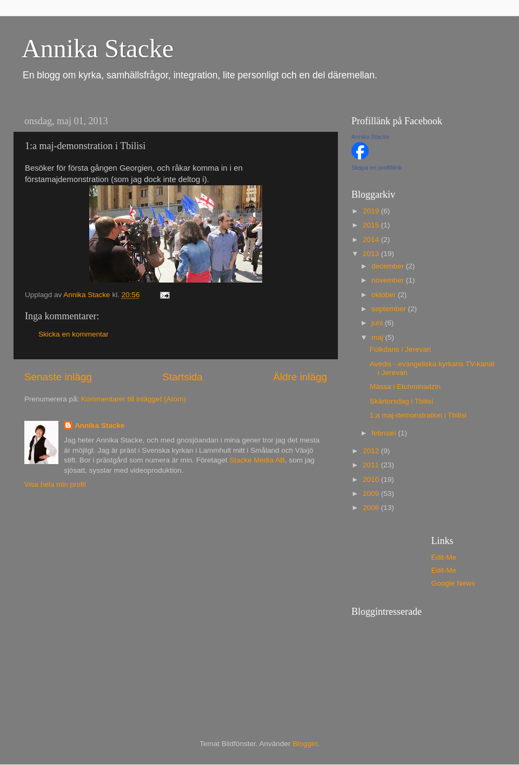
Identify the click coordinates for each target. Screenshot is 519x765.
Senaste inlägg (58, 376)
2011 (372, 465)
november (388, 280)
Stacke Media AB (257, 460)
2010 (372, 479)
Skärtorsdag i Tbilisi (402, 401)
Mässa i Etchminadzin (405, 386)
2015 (372, 225)
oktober (384, 295)
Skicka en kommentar (73, 334)
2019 (372, 211)
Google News (453, 583)
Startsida (182, 376)
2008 (372, 508)
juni (378, 323)
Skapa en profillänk (376, 167)
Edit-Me (444, 557)
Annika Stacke (98, 48)
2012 (372, 451)
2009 (372, 493)
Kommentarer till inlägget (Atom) (133, 399)
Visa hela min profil (55, 484)
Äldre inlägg (300, 376)
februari (384, 433)
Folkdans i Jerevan (400, 349)
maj (378, 337)
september (389, 309)
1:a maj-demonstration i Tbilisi (418, 415)
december (388, 266)
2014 (372, 240)
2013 (372, 254)
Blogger (304, 744)
